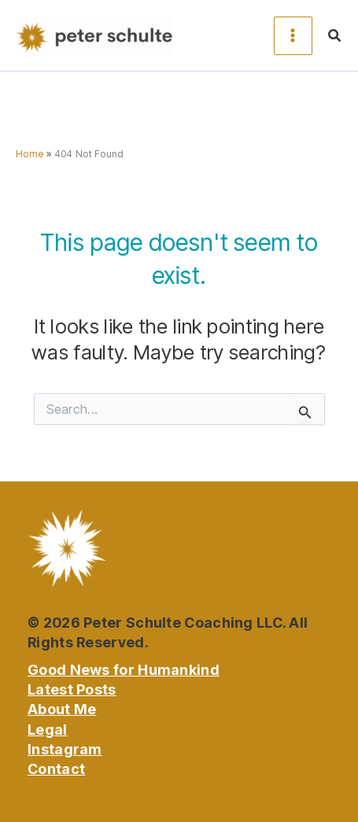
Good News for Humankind (124, 670)
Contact (56, 769)
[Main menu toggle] (293, 36)
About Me (62, 709)
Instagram (65, 749)
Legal (48, 729)
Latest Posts (72, 689)
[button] (335, 36)
